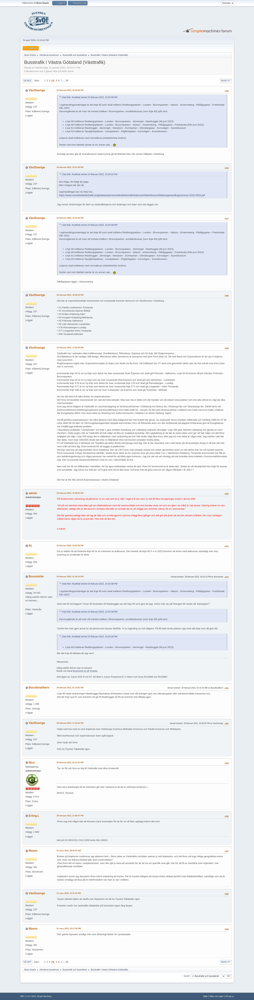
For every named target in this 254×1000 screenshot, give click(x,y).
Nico (32, 762)
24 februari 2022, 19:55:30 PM (70, 545)
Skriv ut (225, 81)
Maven (33, 850)
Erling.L (34, 815)
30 (67, 80)
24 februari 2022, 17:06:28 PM (70, 347)
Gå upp (27, 962)
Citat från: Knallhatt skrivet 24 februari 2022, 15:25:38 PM (89, 97)
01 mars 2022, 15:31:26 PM (69, 893)
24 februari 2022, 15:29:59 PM (70, 90)
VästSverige (37, 90)
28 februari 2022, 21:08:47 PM (70, 816)
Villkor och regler (216, 996)
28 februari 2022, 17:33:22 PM (70, 723)
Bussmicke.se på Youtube (85, 671)
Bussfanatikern (39, 687)
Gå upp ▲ (229, 996)
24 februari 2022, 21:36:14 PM (70, 576)
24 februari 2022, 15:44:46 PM (70, 218)
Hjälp (205, 996)
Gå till (186, 976)
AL (30, 545)
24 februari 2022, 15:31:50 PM (70, 167)
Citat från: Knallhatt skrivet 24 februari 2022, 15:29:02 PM (89, 174)
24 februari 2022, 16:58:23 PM (70, 295)
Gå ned (27, 81)
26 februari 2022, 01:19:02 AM (70, 688)
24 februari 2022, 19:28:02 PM (70, 493)
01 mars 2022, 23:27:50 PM (69, 928)
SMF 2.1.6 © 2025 (28, 996)
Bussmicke (36, 576)
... (64, 80)
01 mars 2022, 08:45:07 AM (69, 851)
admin (33, 493)
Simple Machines (44, 996)
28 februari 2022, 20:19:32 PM (70, 762)
